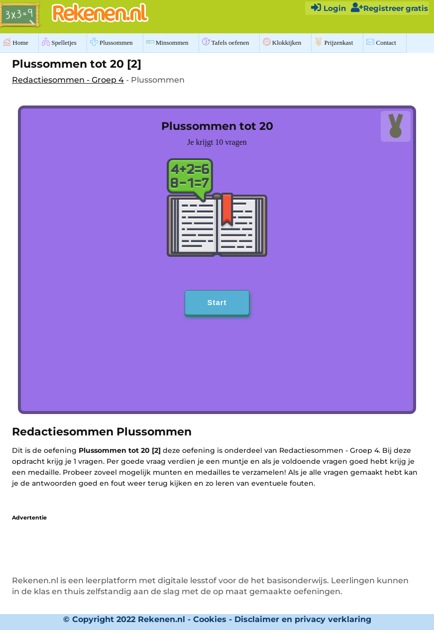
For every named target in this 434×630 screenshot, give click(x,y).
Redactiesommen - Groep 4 (68, 80)
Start (216, 302)
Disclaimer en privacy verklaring (302, 619)
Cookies (209, 619)
